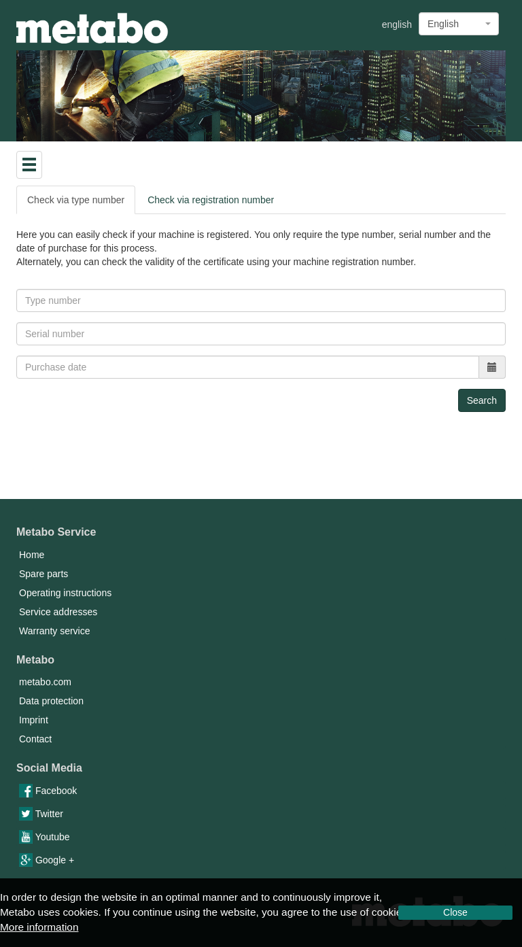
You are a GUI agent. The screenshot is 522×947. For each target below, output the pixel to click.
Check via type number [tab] (75, 199)
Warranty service (54, 630)
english (397, 24)
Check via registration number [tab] (210, 199)
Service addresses (58, 611)
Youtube (44, 837)
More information (39, 927)
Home (31, 554)
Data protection (51, 700)
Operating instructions (65, 592)
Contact (35, 739)
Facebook (48, 790)
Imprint (33, 719)
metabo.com (45, 681)
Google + (46, 860)
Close (455, 912)
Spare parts (43, 573)
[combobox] (459, 23)
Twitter (41, 814)
